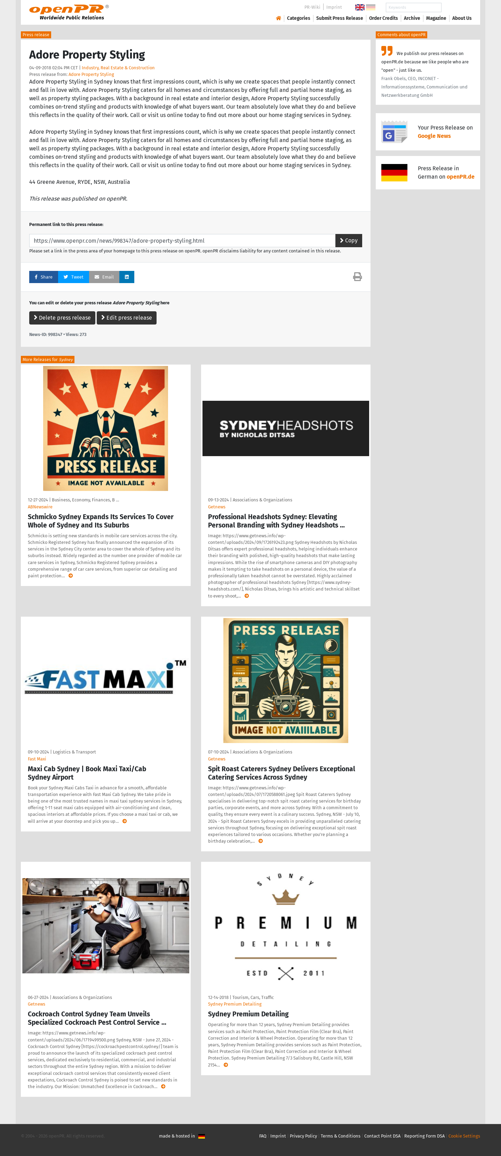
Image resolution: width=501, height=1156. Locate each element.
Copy (349, 240)
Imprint (334, 7)
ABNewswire (40, 506)
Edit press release (126, 317)
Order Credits (383, 18)
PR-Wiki (312, 7)
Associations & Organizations (262, 499)
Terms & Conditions (340, 1136)
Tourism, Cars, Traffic (253, 997)
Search (456, 7)
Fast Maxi (37, 758)
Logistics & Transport (74, 752)
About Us (462, 18)
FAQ (263, 1136)
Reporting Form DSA (424, 1136)
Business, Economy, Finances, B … (85, 499)
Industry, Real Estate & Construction (118, 67)
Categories (298, 18)
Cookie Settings (464, 1136)
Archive (412, 18)
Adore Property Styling (91, 74)
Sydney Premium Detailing (235, 1004)
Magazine (436, 18)
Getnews (216, 506)
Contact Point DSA (382, 1136)
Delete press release (62, 317)
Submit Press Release (339, 18)
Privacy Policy (303, 1136)
